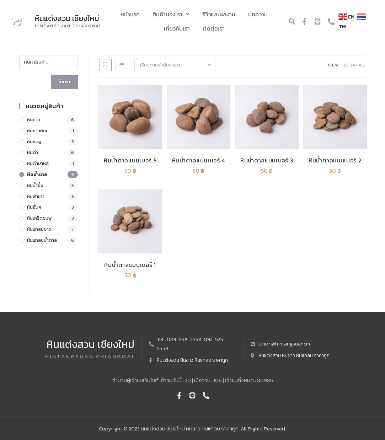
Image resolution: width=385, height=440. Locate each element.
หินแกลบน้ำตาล (42, 240)
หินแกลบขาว (39, 229)
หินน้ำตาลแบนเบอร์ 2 (335, 160)
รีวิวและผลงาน (218, 14)
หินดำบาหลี (38, 163)
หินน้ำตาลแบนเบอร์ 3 (267, 160)
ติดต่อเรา (214, 28)
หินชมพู (34, 141)
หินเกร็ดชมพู (39, 218)
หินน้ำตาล (37, 174)
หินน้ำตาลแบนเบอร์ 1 (130, 265)
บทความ (258, 14)
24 (352, 65)
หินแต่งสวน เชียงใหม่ (67, 18)
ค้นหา (64, 82)
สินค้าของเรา (171, 14)
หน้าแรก (130, 14)
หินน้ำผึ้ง (35, 185)
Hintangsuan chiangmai (68, 26)
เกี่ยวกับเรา (177, 28)
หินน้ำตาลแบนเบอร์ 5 (130, 160)
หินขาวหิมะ (37, 130)
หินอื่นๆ (34, 207)
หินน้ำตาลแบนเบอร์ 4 (198, 160)
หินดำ (32, 152)
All (362, 65)
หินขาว (33, 119)
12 (344, 65)
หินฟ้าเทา (35, 196)
